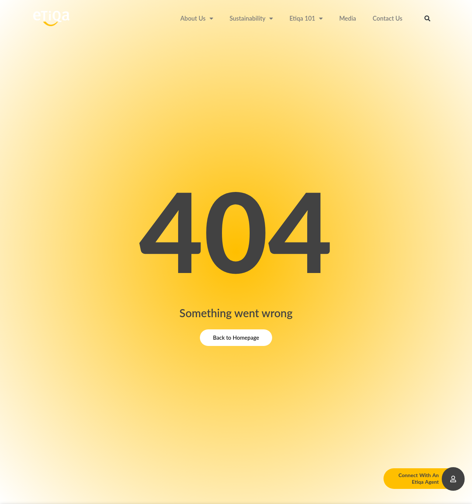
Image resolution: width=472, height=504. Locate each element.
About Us (196, 18)
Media (347, 18)
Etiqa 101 (306, 18)
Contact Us (388, 18)
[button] (427, 18)
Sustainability (251, 18)
